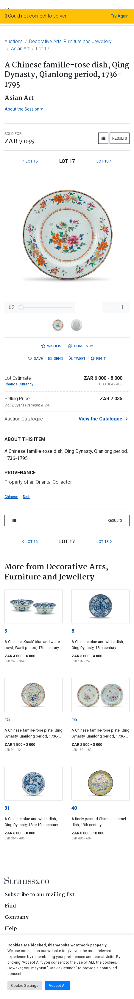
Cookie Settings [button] (24, 985)
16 (74, 719)
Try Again (120, 16)
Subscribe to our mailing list (39, 895)
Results (119, 138)
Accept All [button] (57, 985)
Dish (26, 496)
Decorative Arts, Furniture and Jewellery (70, 41)
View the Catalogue (100, 419)
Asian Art (20, 48)
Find (10, 906)
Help (11, 929)
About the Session (24, 109)
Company (17, 917)
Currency (80, 346)
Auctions (13, 41)
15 (7, 719)
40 (74, 808)
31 (7, 808)
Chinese (11, 496)
